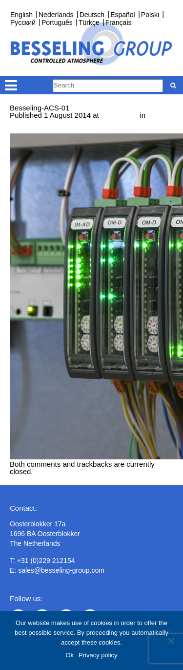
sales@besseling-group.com (61, 570)
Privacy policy (98, 655)
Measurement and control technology (70, 122)
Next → (62, 130)
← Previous (29, 130)
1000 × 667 (119, 115)
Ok (69, 655)
